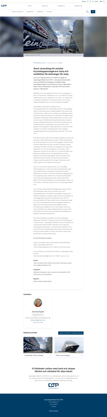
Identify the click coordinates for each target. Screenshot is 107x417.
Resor (45, 263)
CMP (68, 272)
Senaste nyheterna (17, 11)
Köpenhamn (43, 272)
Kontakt (49, 11)
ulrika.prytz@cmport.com (38, 320)
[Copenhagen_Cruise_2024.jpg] (37, 345)
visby (49, 272)
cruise (59, 272)
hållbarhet (36, 272)
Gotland (39, 281)
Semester (40, 263)
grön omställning (46, 274)
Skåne (35, 281)
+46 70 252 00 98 (38, 322)
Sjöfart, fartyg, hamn (54, 263)
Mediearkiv (40, 11)
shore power (37, 274)
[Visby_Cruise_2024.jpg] (69, 345)
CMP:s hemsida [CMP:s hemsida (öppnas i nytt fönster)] (53, 411)
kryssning (54, 272)
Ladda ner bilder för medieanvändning (70, 333)
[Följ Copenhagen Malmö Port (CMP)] (93, 11)
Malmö (50, 281)
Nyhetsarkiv (30, 11)
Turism (35, 263)
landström (64, 272)
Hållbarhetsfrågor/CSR (44, 265)
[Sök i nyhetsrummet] (87, 12)
